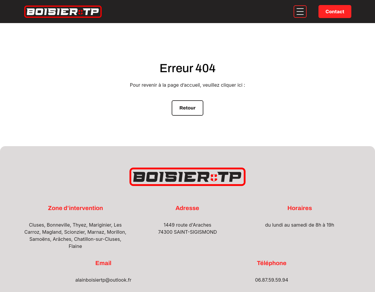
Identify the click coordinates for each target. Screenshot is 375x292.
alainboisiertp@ (92, 280)
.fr (128, 280)
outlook (118, 280)
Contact (335, 11)
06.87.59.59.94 (271, 280)
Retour (187, 107)
